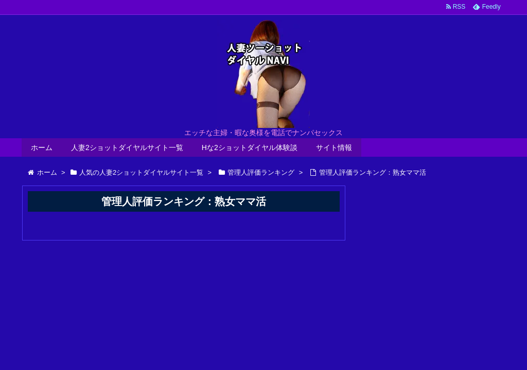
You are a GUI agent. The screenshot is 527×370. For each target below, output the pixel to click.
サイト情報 (334, 147)
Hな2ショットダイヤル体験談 (249, 147)
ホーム (41, 147)
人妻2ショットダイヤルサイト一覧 (127, 147)
